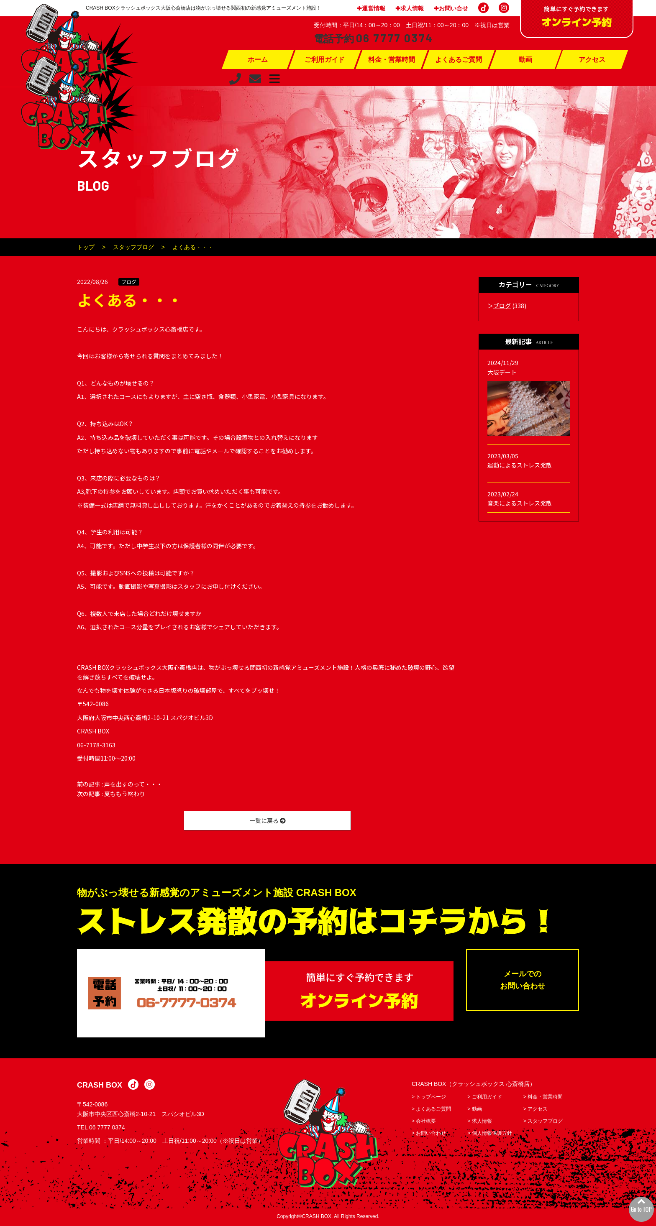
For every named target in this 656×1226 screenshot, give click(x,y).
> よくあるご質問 (431, 1110)
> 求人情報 (479, 1122)
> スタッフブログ (543, 1122)
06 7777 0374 (107, 1128)
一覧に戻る (267, 820)
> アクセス (535, 1110)
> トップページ (429, 1098)
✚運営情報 (371, 8)
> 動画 (474, 1110)
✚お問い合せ (451, 8)
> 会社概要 (424, 1122)
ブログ (128, 281)
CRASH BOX (99, 1087)
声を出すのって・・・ (133, 784)
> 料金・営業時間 (543, 1098)
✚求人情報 (409, 8)
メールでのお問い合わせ (522, 982)
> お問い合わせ (429, 1135)
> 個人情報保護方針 (489, 1135)
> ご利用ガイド (484, 1098)
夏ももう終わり (124, 793)
